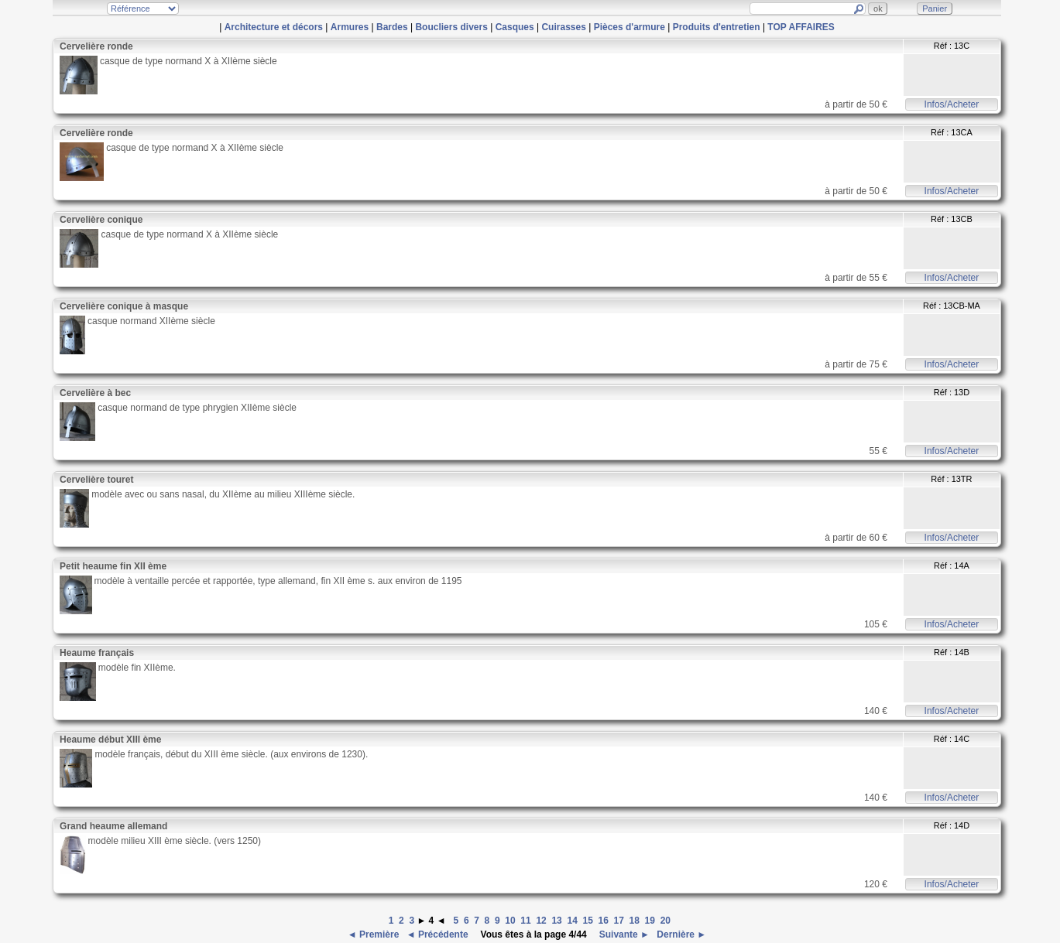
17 (619, 920)
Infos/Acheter (951, 104)
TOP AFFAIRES (800, 27)
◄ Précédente (439, 934)
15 (587, 920)
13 (556, 920)
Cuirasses (563, 27)
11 (525, 920)
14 (572, 920)
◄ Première (375, 934)
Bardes (392, 27)
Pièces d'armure (629, 27)
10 (510, 920)
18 (634, 920)
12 (541, 920)
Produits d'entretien (716, 27)
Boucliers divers (451, 27)
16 (604, 920)
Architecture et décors (274, 27)
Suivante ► (623, 934)
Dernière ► (680, 934)
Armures (350, 27)
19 (650, 920)
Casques (515, 27)
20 (665, 920)
